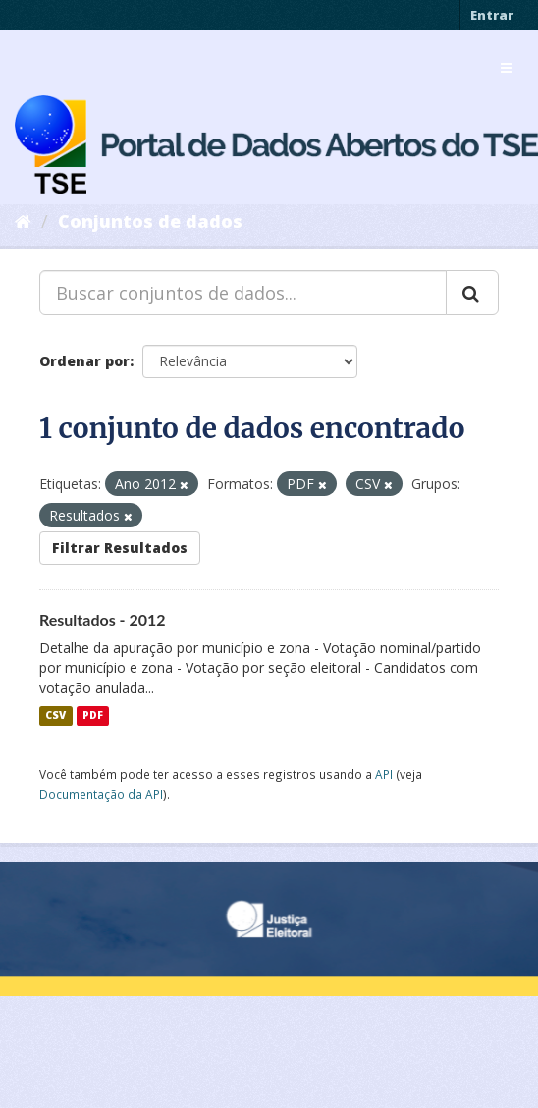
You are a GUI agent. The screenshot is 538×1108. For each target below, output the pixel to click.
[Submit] (472, 292)
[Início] (23, 221)
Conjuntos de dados (150, 221)
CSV (55, 716)
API (384, 774)
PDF (92, 716)
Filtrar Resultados (120, 547)
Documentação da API (101, 794)
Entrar (491, 15)
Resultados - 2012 (102, 619)
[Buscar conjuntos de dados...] (243, 292)
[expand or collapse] (506, 67)
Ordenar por (84, 361)
